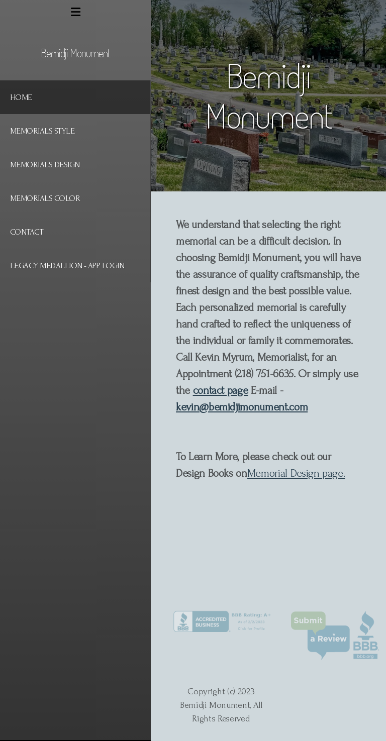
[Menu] (75, 12)
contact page (220, 390)
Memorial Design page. (296, 473)
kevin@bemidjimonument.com (242, 407)
